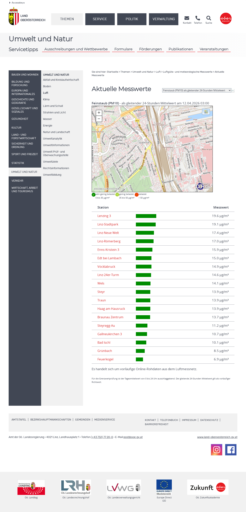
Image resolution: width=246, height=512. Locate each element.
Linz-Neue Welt (108, 233)
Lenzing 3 (104, 216)
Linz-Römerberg (109, 241)
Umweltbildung (52, 175)
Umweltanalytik (52, 138)
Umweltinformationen (56, 145)
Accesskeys (17, 3)
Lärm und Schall (53, 106)
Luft (45, 93)
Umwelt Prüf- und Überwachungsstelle (55, 153)
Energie (47, 125)
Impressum (190, 420)
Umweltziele (50, 161)
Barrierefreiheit (157, 424)
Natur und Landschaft (56, 132)
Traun (101, 300)
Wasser (47, 119)
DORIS (104, 189)
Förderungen (150, 49)
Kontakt (150, 420)
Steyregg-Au (106, 325)
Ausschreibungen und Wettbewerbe (76, 49)
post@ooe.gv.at (133, 437)
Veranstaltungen (214, 49)
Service (100, 19)
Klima (46, 99)
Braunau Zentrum (110, 317)
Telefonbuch (169, 420)
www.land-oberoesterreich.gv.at (217, 437)
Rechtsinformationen (56, 168)
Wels (101, 283)
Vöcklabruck (106, 266)
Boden (47, 86)
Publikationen (181, 49)
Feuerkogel (105, 359)
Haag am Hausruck (111, 309)
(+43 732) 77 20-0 (102, 437)
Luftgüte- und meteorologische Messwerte (187, 72)
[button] (206, 111)
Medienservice (104, 419)
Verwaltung (164, 19)
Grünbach (104, 351)
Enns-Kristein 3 (108, 250)
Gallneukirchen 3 (110, 334)
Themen (67, 19)
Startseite (112, 72)
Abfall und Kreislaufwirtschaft (61, 80)
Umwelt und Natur (56, 75)
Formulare (123, 49)
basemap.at (113, 189)
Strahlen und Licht (54, 112)
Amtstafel (19, 419)
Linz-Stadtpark (108, 224)
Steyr (101, 292)
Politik (132, 19)
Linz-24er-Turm (108, 275)
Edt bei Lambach (109, 258)
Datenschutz (211, 420)
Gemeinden (82, 419)
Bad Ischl (104, 342)
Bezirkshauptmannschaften (50, 419)
